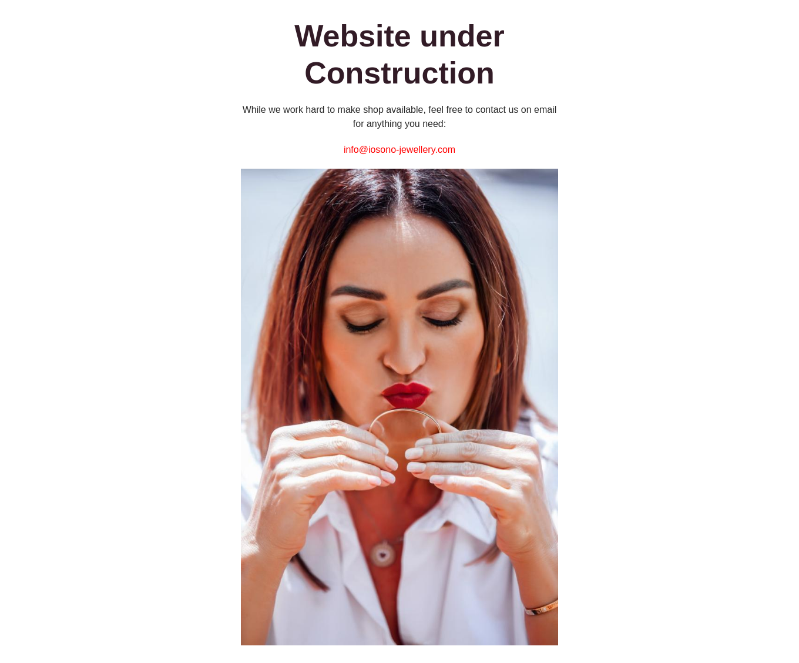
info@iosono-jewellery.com (399, 150)
